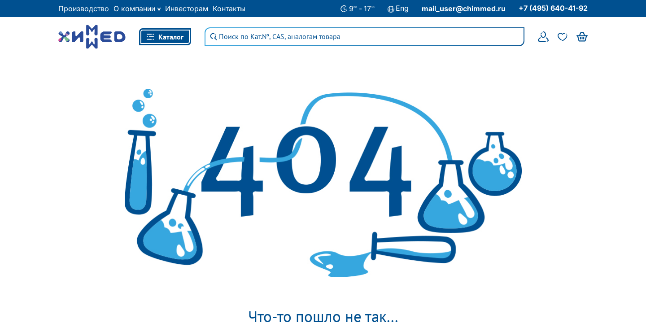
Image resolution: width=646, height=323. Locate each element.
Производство (83, 8)
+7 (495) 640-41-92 (553, 8)
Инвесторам (186, 8)
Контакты (229, 8)
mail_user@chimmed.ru (464, 8)
